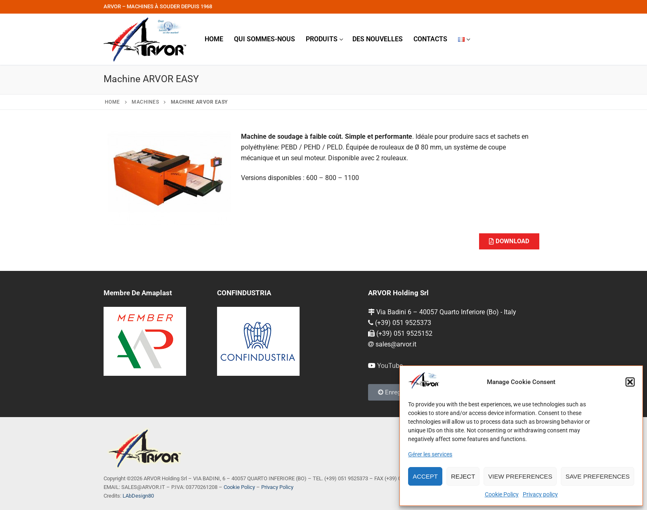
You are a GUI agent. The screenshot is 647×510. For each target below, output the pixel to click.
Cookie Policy (502, 494)
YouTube (390, 366)
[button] (630, 382)
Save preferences (597, 476)
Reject (463, 476)
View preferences (520, 476)
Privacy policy (540, 494)
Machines (145, 102)
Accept (425, 476)
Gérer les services (430, 454)
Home (112, 102)
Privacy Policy (277, 487)
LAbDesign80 (138, 496)
